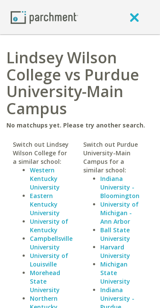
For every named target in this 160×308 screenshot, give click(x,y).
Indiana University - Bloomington (120, 187)
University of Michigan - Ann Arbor (119, 212)
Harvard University (115, 251)
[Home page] (44, 17)
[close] (134, 17)
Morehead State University (45, 281)
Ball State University (115, 234)
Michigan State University (115, 272)
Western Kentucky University (45, 178)
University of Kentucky (49, 225)
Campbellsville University (51, 242)
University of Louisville (49, 260)
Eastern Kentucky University (45, 204)
